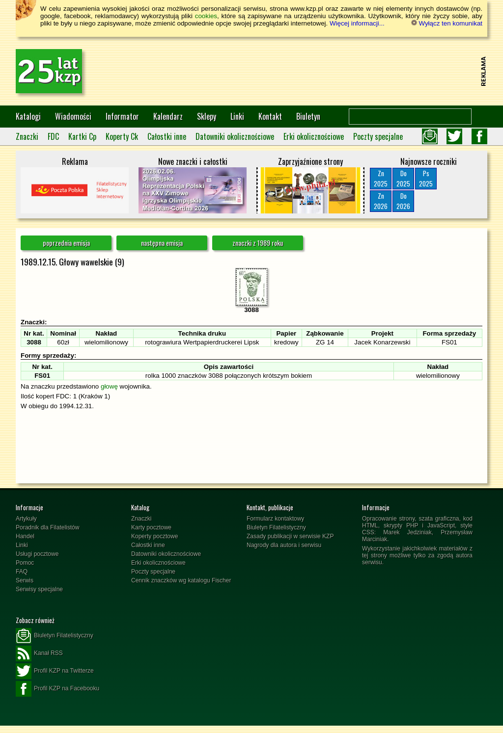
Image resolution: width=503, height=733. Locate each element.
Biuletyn (308, 116)
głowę (109, 386)
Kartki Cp (82, 136)
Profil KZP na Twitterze (55, 671)
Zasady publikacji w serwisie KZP (290, 536)
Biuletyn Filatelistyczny (276, 527)
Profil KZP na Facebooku (57, 689)
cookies (206, 16)
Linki (237, 116)
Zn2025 (381, 178)
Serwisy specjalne (39, 589)
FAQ (22, 571)
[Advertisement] (298, 71)
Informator (122, 116)
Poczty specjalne (378, 136)
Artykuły (26, 518)
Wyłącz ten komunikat (446, 23)
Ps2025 (426, 178)
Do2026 (403, 201)
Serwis (24, 580)
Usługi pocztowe (37, 553)
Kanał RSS (39, 653)
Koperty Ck (122, 136)
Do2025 (403, 178)
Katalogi (28, 116)
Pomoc (25, 562)
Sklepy (206, 116)
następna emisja (162, 242)
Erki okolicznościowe (313, 136)
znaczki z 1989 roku (257, 242)
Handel (25, 536)
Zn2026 (381, 201)
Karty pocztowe (151, 527)
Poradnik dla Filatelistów (47, 527)
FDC (53, 136)
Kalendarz (168, 116)
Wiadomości (73, 116)
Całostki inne (166, 136)
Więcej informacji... (357, 23)
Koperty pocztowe (154, 536)
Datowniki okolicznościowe (235, 136)
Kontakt (270, 116)
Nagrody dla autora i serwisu (284, 545)
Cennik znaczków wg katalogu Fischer (181, 580)
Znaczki (27, 136)
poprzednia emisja (66, 242)
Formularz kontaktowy (275, 518)
